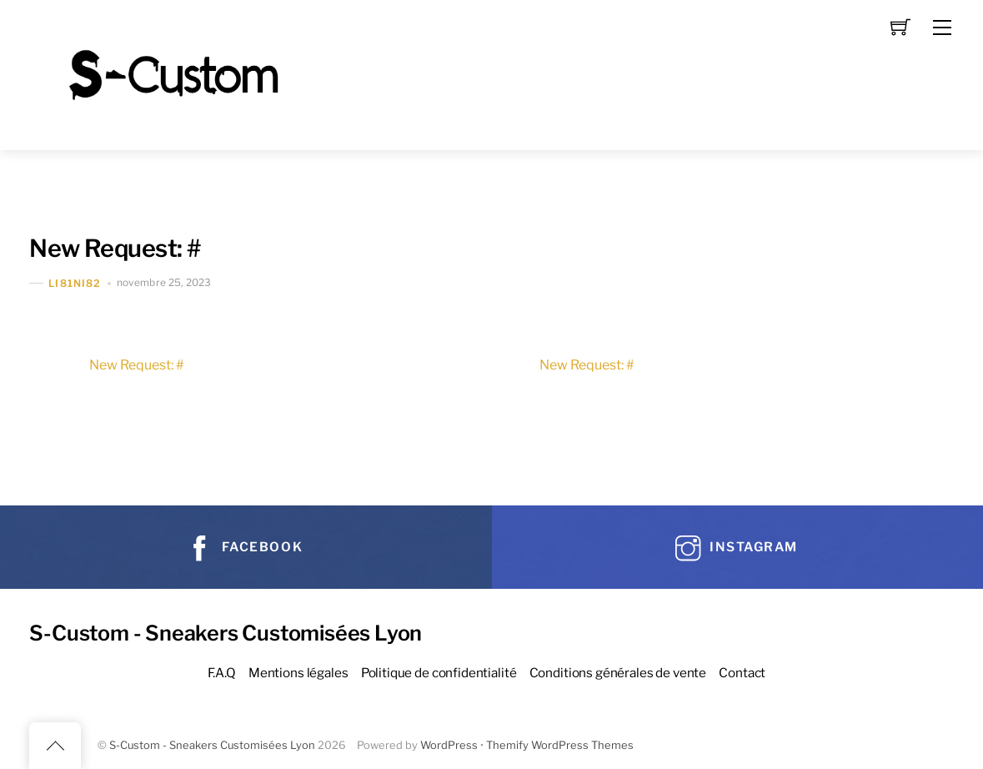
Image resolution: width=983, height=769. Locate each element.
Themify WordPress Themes (560, 745)
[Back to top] (55, 745)
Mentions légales (298, 673)
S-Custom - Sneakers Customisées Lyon (212, 745)
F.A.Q (222, 673)
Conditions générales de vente (618, 673)
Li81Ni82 (74, 283)
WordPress (449, 745)
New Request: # (114, 248)
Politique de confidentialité (439, 673)
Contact (742, 673)
